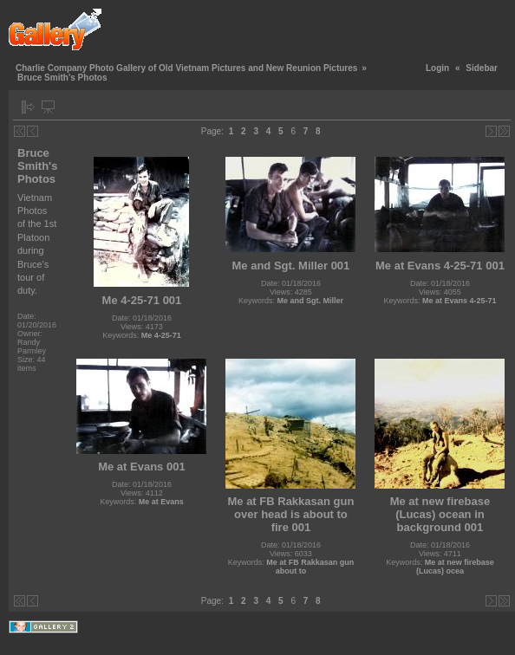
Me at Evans (161, 501)
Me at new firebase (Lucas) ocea (455, 566)
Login (437, 68)
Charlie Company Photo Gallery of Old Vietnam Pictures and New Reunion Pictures (186, 68)
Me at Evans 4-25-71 (459, 300)
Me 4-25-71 (161, 335)
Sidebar (482, 68)
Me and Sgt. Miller (310, 300)
